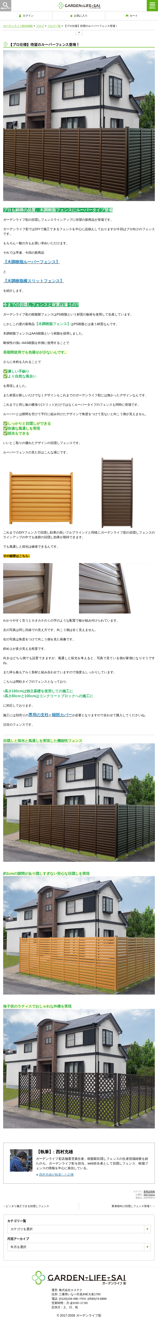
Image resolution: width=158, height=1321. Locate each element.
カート (132, 15)
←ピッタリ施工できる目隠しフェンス (26, 1206)
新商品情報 (149, 1191)
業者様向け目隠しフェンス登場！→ (133, 1206)
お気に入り (79, 15)
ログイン (26, 15)
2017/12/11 (149, 1194)
